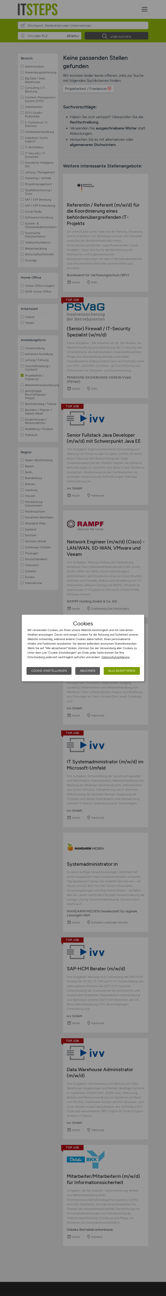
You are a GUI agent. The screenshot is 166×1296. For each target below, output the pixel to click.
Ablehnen (87, 670)
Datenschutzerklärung (115, 657)
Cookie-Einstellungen (49, 670)
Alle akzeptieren (121, 670)
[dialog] (83, 648)
